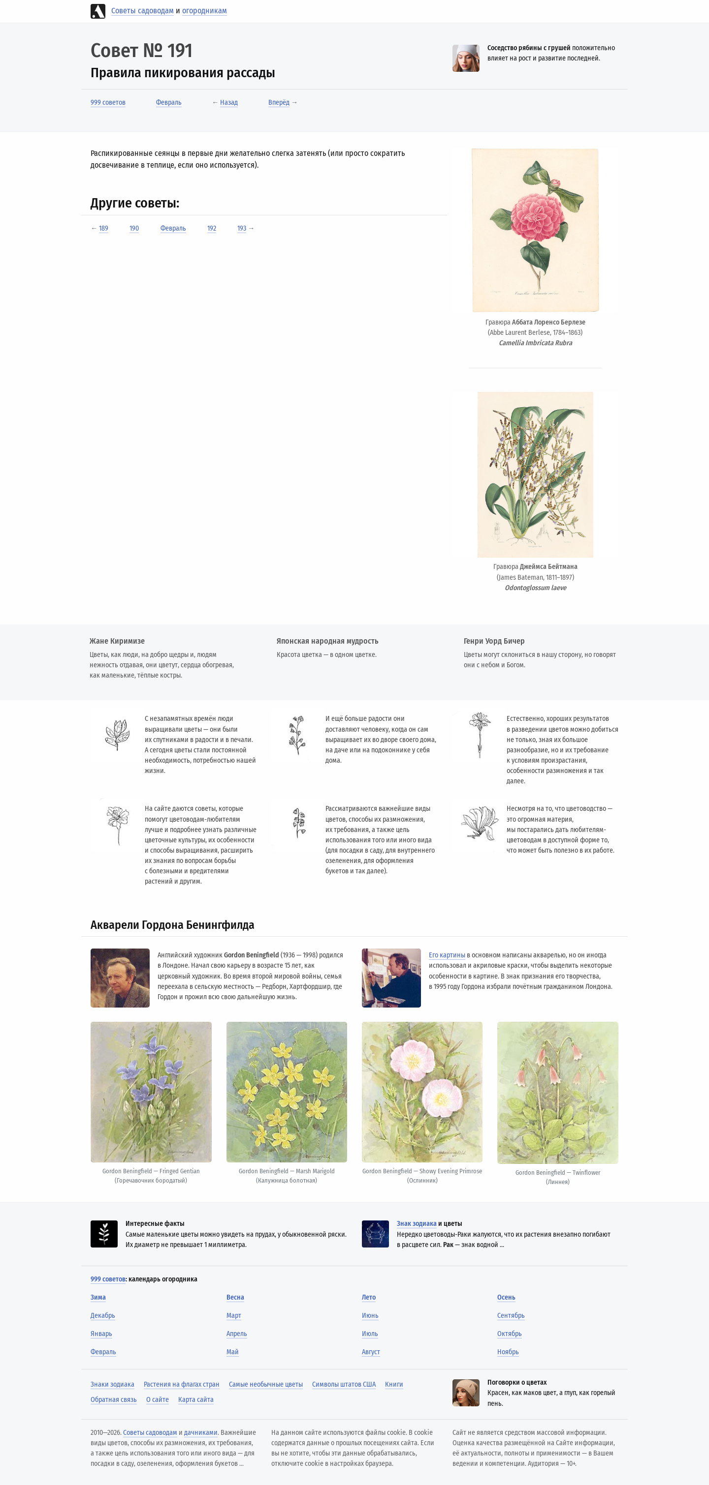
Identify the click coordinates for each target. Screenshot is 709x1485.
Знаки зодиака (112, 1384)
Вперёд (279, 102)
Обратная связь (114, 1400)
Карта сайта (196, 1400)
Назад (229, 102)
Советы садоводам (142, 10)
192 (211, 228)
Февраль (169, 102)
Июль (370, 1334)
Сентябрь (511, 1315)
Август (371, 1352)
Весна (235, 1297)
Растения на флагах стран (182, 1384)
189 (103, 228)
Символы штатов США (344, 1384)
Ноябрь (508, 1352)
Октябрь (509, 1334)
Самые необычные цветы (266, 1384)
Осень (506, 1297)
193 (241, 228)
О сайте (157, 1400)
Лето (369, 1297)
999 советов (108, 102)
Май (232, 1352)
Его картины (447, 955)
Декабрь (103, 1315)
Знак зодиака (417, 1223)
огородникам (204, 10)
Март (233, 1315)
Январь (101, 1334)
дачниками (201, 1432)
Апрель (236, 1334)
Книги (394, 1384)
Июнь (370, 1315)
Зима (98, 1297)
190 (134, 228)
